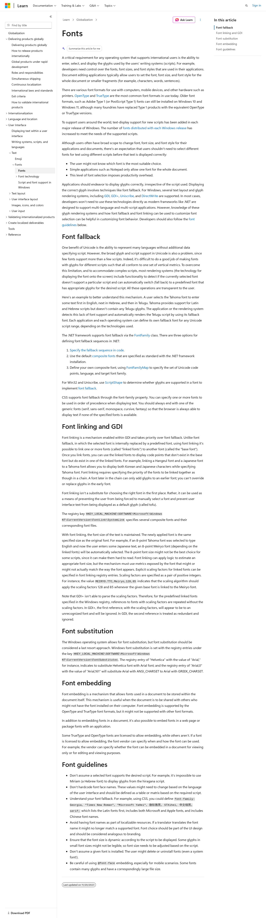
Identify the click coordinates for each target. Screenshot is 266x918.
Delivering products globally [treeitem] (29, 45)
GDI (107, 196)
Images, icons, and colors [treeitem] (28, 205)
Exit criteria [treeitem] (18, 96)
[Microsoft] (7, 5)
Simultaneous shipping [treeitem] (26, 79)
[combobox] (28, 25)
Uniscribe (127, 196)
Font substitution (227, 38)
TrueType (102, 95)
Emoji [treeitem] (18, 159)
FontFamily (142, 335)
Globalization (84, 20)
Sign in (256, 5)
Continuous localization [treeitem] (26, 84)
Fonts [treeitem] (21, 170)
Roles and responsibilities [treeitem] (27, 73)
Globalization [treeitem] (16, 33)
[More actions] (200, 20)
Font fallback (224, 27)
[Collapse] (50, 16)
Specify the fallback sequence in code (97, 350)
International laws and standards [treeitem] (32, 90)
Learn (66, 20)
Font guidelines (225, 49)
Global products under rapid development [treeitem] (29, 64)
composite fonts (103, 356)
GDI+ (115, 196)
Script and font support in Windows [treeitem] (34, 184)
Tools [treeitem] (11, 229)
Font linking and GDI (229, 33)
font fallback (87, 388)
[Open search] (246, 5)
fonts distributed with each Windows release (154, 128)
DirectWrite (149, 196)
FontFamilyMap (137, 367)
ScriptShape (113, 382)
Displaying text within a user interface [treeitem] (29, 133)
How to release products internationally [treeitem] (27, 53)
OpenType (82, 95)
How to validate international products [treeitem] (30, 104)
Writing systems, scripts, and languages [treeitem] (30, 144)
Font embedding (226, 44)
